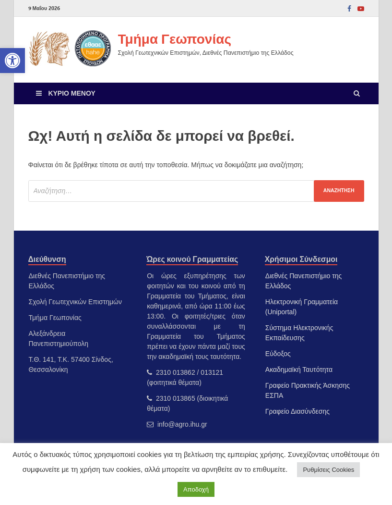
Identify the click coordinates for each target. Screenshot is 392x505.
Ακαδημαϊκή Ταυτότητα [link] (299, 369)
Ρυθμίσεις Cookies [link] (328, 469)
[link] (12, 60)
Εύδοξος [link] (278, 353)
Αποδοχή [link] (196, 489)
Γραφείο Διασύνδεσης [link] (297, 411)
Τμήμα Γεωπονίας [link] (174, 38)
